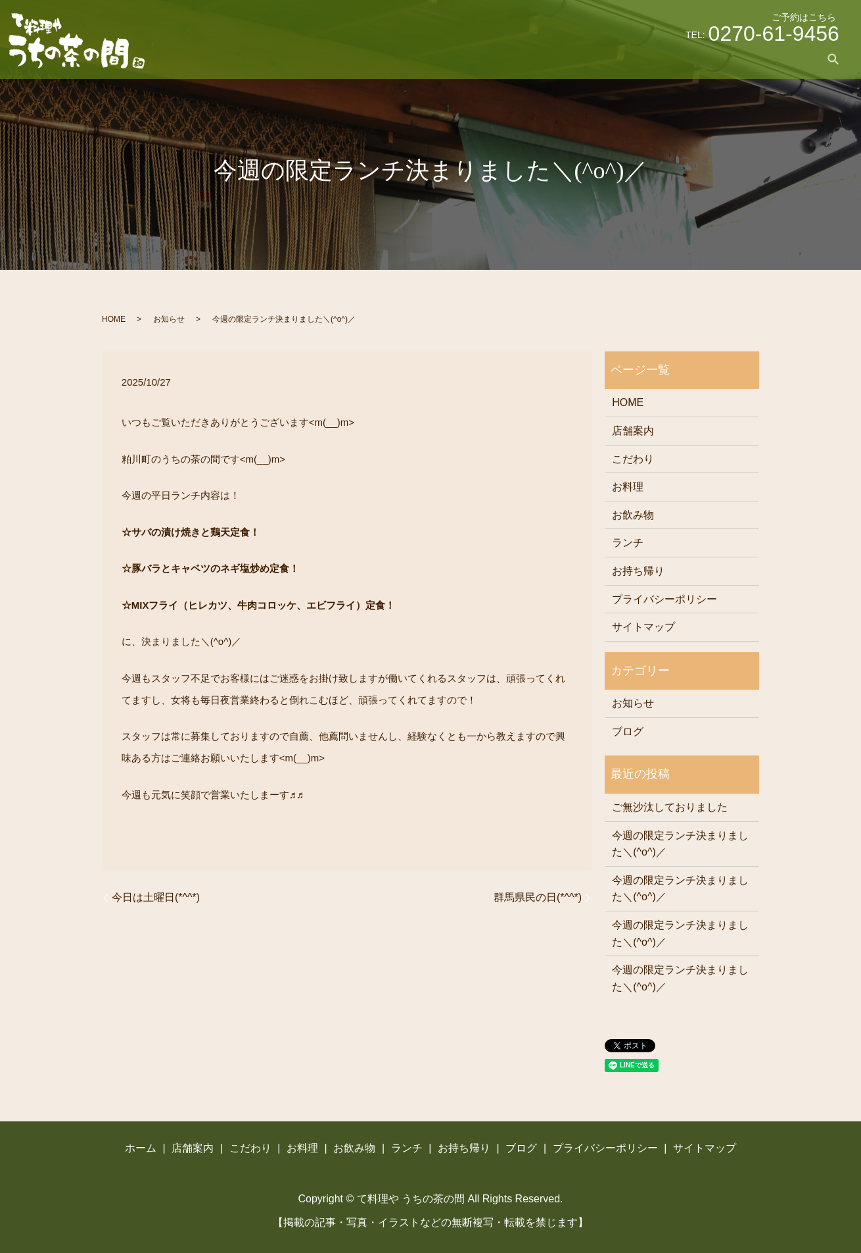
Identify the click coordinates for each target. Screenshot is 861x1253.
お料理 (579, 58)
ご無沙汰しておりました (670, 807)
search (833, 58)
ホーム (423, 58)
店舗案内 (473, 58)
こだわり (529, 58)
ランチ (681, 58)
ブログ (791, 58)
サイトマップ (643, 626)
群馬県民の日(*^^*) (538, 897)
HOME (114, 319)
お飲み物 (630, 58)
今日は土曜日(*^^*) (156, 897)
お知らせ (169, 319)
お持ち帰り (736, 58)
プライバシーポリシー (664, 599)
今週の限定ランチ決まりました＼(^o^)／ (680, 844)
